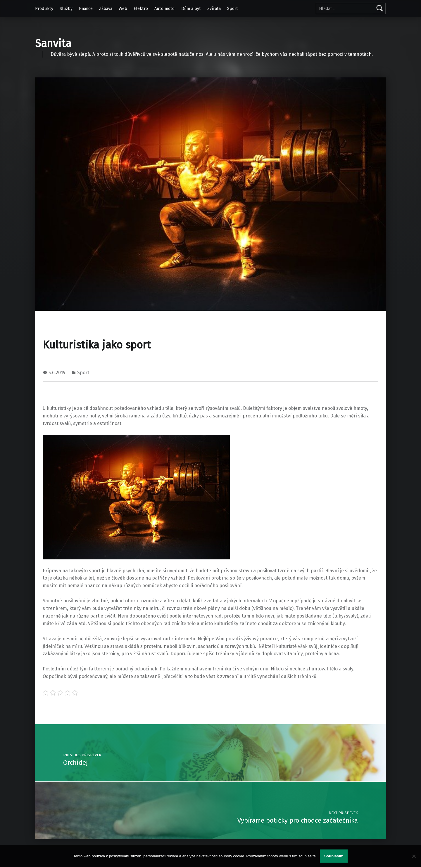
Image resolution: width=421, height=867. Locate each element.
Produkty (44, 8)
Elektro (141, 8)
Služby (66, 8)
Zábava (105, 8)
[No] (414, 856)
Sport (232, 8)
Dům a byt (191, 8)
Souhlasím (334, 856)
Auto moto (164, 8)
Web (123, 8)
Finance (86, 8)
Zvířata (214, 8)
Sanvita (53, 43)
